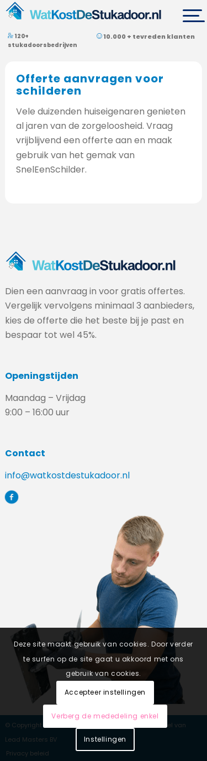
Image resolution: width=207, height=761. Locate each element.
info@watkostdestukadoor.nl (67, 475)
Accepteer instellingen (105, 692)
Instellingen (105, 739)
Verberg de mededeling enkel (104, 716)
